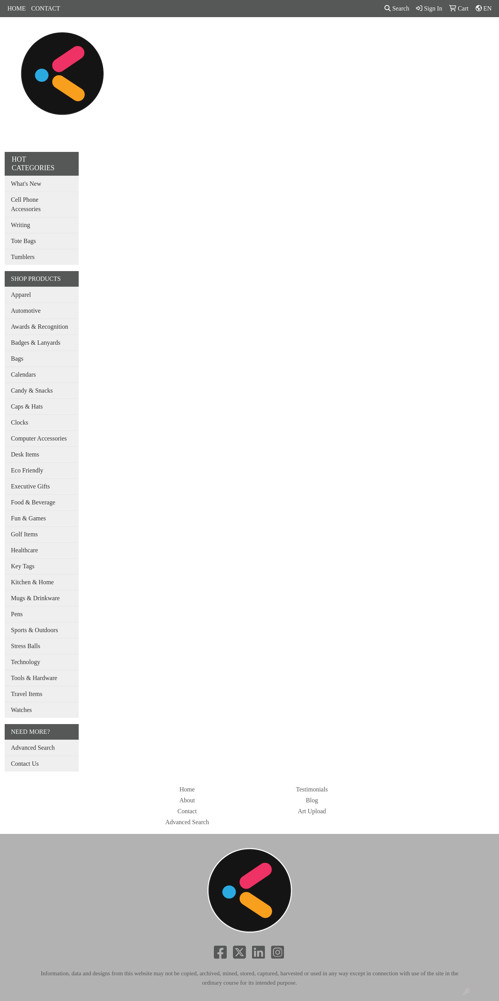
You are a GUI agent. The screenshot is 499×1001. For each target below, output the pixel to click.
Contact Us (25, 763)
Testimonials (312, 789)
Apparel (195, 34)
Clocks (19, 422)
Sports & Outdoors (34, 630)
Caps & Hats (27, 406)
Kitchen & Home (32, 582)
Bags (223, 34)
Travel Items (26, 694)
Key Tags (22, 566)
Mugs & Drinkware (35, 598)
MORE (423, 34)
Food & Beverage (33, 502)
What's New (26, 183)
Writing (20, 225)
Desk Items (25, 454)
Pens (357, 34)
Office (290, 34)
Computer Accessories (39, 438)
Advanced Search (33, 747)
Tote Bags (23, 241)
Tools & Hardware (34, 678)
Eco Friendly (27, 470)
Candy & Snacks (32, 390)
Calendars (23, 374)
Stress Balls (25, 646)
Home (187, 789)
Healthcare (24, 550)
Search (396, 8)
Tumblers (23, 257)
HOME (16, 8)
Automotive (26, 310)
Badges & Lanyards (35, 342)
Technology (25, 662)
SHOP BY (389, 34)
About (187, 800)
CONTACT (45, 8)
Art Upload (312, 811)
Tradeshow (325, 34)
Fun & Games (28, 518)
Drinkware (256, 34)
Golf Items (24, 534)
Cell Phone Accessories (26, 204)
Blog (312, 800)
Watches (21, 710)
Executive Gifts (30, 486)
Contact (187, 811)
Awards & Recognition (39, 326)
